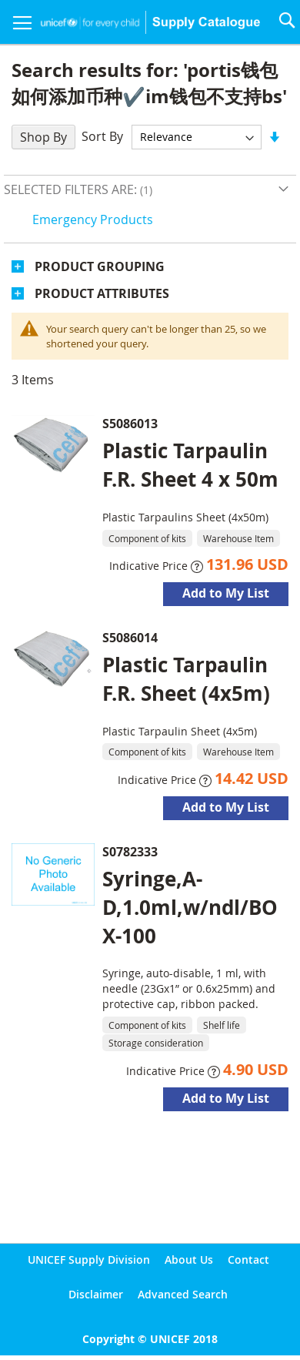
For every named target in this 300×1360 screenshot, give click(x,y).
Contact (248, 1259)
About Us (189, 1259)
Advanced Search (183, 1294)
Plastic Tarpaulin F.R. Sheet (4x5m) (186, 679)
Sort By (102, 136)
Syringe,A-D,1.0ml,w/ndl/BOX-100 (190, 907)
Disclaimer (95, 1294)
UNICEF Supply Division (89, 1259)
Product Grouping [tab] (100, 266)
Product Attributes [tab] (102, 293)
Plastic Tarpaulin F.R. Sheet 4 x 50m (190, 465)
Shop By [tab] (43, 137)
